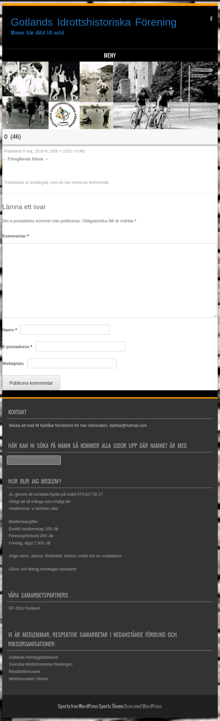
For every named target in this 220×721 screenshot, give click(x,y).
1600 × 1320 (61, 151)
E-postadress (17, 346)
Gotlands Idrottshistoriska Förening (94, 22)
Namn (9, 329)
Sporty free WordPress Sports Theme (90, 706)
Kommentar (15, 236)
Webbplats (13, 363)
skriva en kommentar (90, 182)
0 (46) (80, 151)
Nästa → (40, 158)
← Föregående (16, 158)
